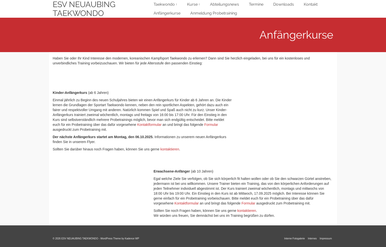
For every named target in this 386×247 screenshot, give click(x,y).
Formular (211, 125)
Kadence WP (132, 238)
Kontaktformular (149, 125)
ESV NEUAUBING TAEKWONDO (84, 9)
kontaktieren (169, 149)
